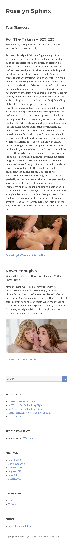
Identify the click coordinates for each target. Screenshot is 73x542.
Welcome (28, 438)
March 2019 (14, 460)
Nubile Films (13, 48)
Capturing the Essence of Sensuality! (25, 255)
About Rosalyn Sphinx (20, 526)
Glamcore (55, 44)
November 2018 (16, 463)
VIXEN (57, 276)
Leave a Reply (29, 48)
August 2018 (14, 471)
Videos (31, 44)
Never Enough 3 (21, 270)
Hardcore (43, 44)
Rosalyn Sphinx (28, 10)
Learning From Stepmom (22, 401)
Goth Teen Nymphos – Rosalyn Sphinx (29, 412)
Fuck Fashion (15, 416)
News (11, 500)
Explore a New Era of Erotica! (21, 359)
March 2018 (14, 478)
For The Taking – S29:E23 (30, 39)
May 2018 (13, 475)
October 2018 (15, 467)
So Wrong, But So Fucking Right (25, 405)
